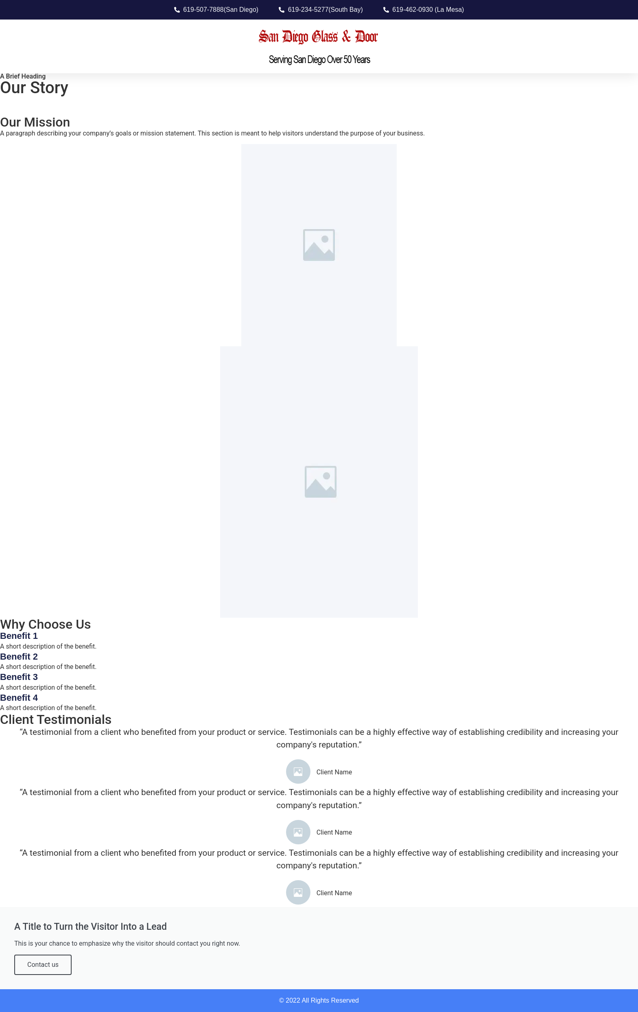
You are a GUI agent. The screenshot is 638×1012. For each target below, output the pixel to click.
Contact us (43, 964)
